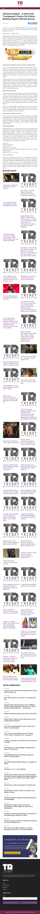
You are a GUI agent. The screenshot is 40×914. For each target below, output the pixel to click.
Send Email (8, 146)
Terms (4, 883)
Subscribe (20, 902)
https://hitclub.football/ (32, 137)
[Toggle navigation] (3, 8)
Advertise (5, 887)
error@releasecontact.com (14, 162)
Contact (4, 889)
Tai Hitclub (20, 40)
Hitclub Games (6, 67)
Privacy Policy (6, 885)
